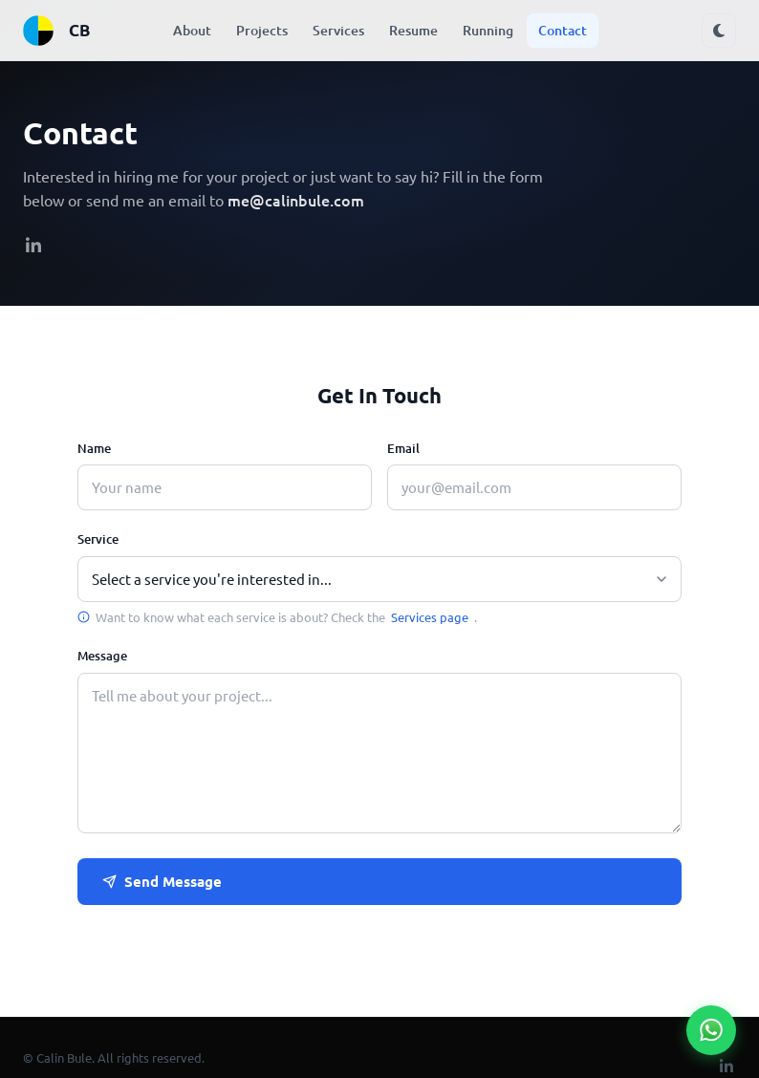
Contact (562, 30)
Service (98, 539)
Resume (413, 30)
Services (338, 30)
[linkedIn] (34, 246)
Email (403, 448)
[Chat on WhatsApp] (711, 1030)
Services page (429, 617)
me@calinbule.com (296, 199)
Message (102, 655)
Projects (262, 30)
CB (56, 30)
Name (94, 448)
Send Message (162, 881)
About (192, 30)
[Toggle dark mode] (719, 30)
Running (488, 30)
